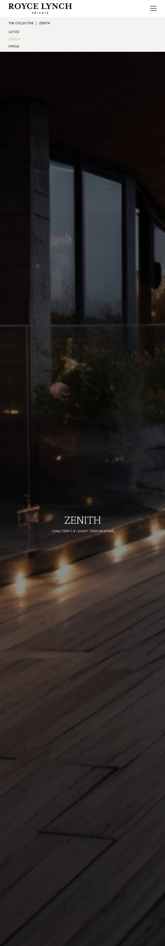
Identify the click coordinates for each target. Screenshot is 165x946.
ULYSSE (13, 32)
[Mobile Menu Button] (153, 9)
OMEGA (13, 46)
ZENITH (14, 39)
